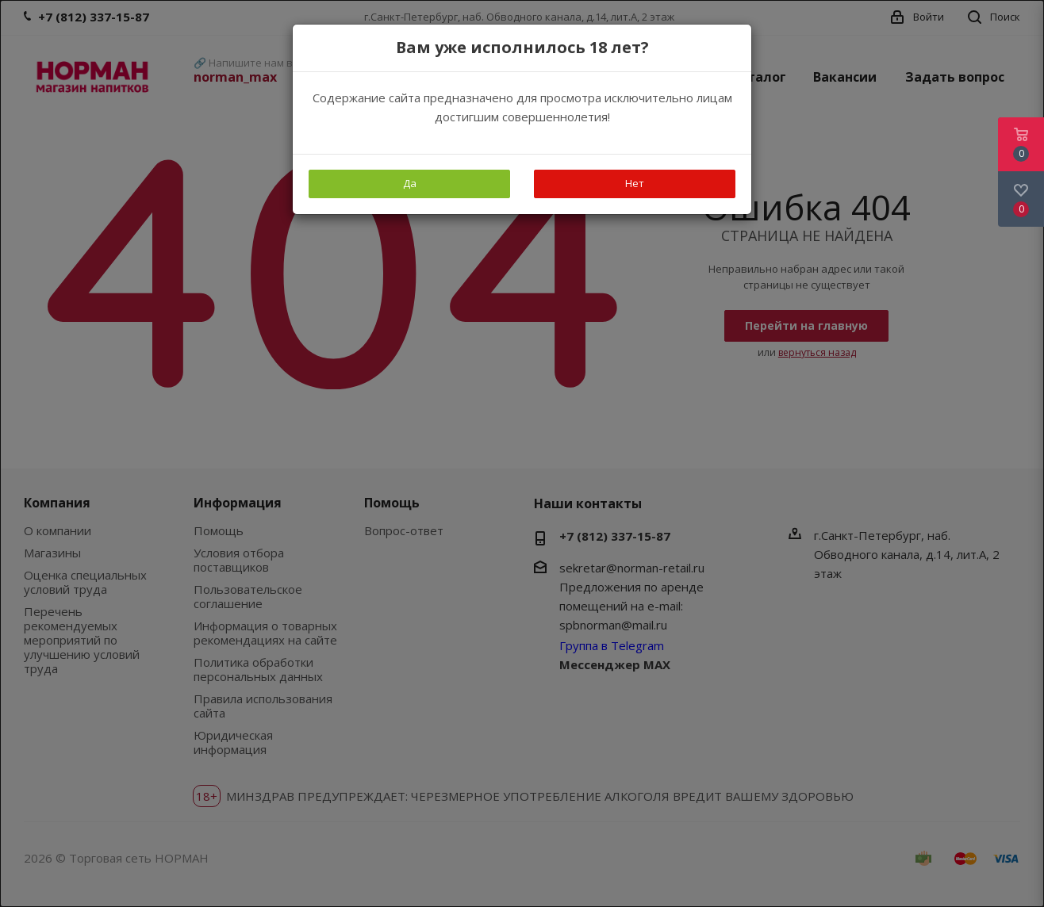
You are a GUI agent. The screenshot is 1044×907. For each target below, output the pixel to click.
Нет (634, 183)
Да (409, 183)
